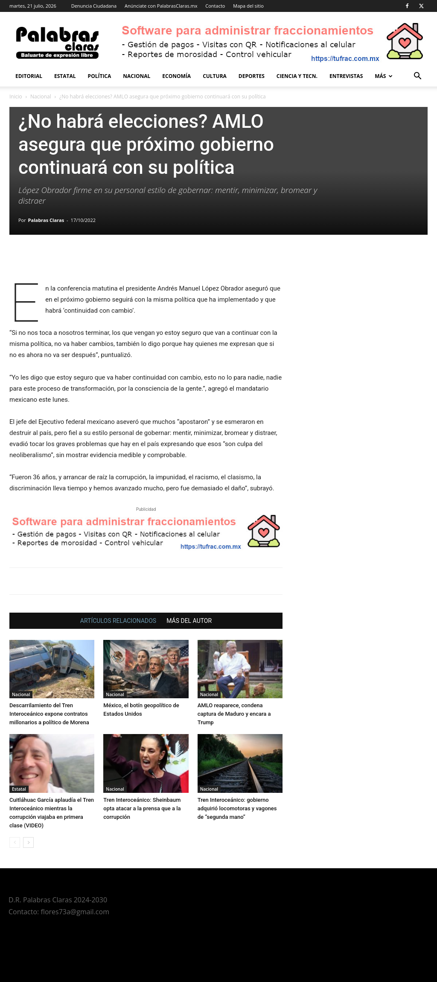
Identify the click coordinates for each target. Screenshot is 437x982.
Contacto (215, 6)
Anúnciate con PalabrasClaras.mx (161, 6)
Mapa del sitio (248, 6)
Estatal (65, 76)
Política (99, 76)
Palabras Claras (46, 220)
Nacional (136, 76)
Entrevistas (346, 76)
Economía (176, 76)
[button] (417, 77)
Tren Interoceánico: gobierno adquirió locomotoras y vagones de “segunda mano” (237, 808)
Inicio (15, 96)
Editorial (28, 76)
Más (384, 76)
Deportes (252, 76)
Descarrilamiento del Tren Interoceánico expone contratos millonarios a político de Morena (49, 714)
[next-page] (28, 842)
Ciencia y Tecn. (297, 76)
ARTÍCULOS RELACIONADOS (118, 621)
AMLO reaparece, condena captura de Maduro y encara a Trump (234, 714)
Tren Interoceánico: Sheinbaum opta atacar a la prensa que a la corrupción (142, 808)
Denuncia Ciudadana (94, 6)
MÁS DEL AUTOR (189, 621)
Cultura (215, 76)
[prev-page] (14, 842)
